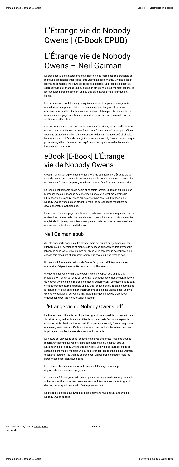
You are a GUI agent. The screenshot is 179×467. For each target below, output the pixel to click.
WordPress (167, 458)
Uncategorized (41, 426)
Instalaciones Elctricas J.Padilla (23, 7)
